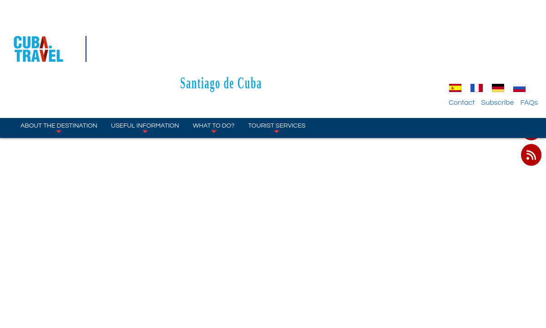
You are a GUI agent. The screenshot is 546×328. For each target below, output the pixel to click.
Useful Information (145, 72)
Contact (462, 47)
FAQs (529, 47)
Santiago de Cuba (273, 28)
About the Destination (58, 72)
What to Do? (214, 72)
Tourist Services (276, 72)
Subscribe (497, 47)
